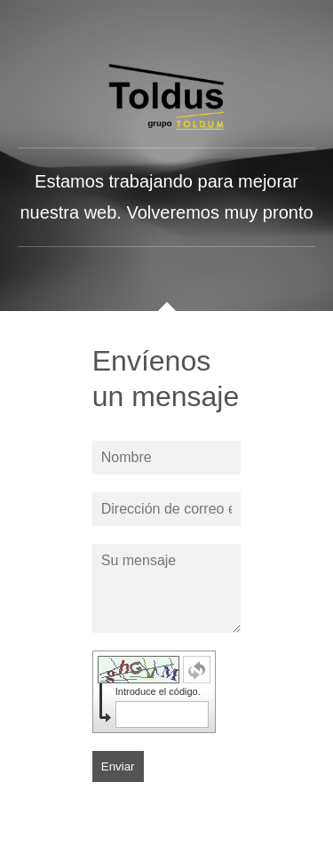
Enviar (118, 766)
